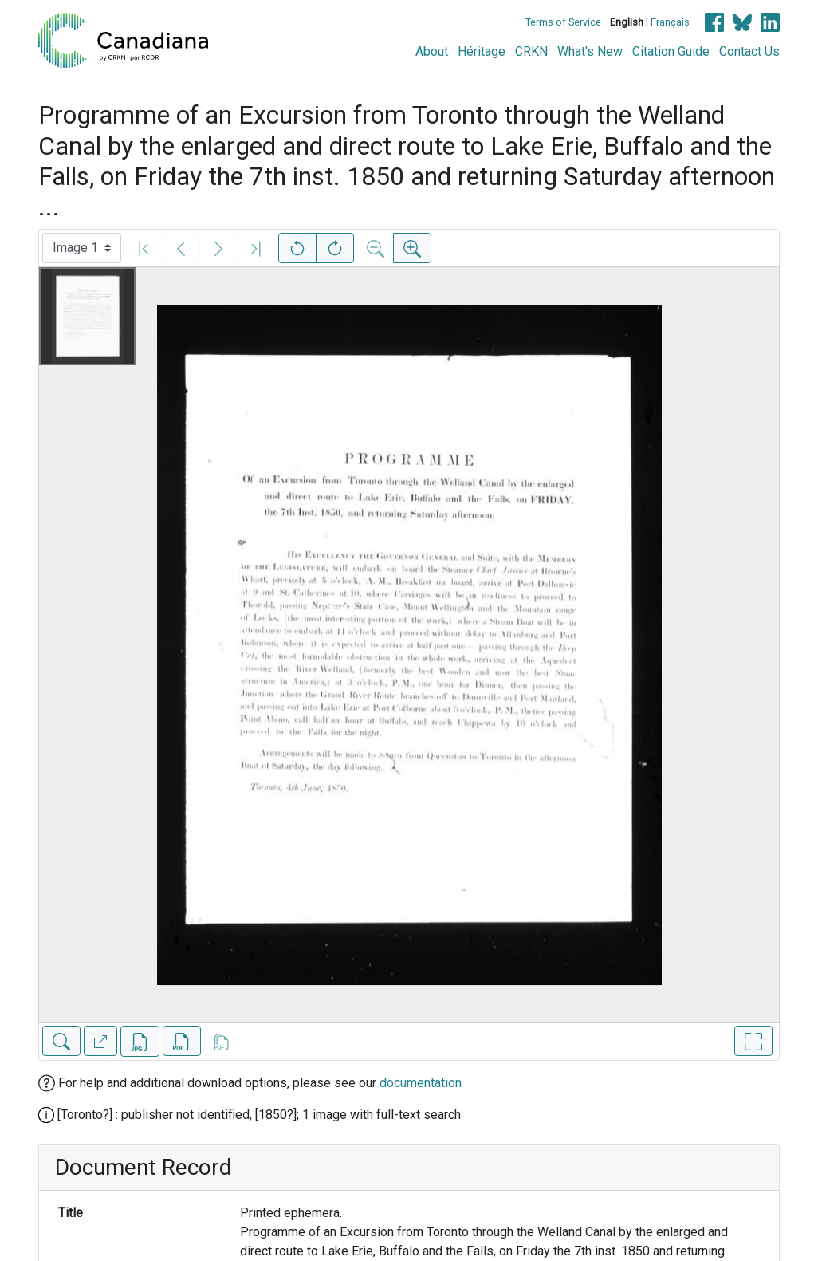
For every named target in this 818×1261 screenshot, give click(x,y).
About (431, 51)
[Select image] (81, 248)
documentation (421, 1082)
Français (670, 22)
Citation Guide (671, 51)
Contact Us (749, 51)
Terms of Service (563, 22)
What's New (590, 51)
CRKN (531, 51)
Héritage (481, 51)
